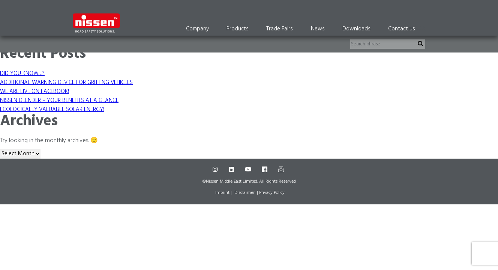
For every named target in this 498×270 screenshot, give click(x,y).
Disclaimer (244, 192)
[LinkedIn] (232, 170)
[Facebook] (265, 170)
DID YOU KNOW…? (22, 73)
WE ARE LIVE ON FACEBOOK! (34, 91)
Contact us (401, 28)
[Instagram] (216, 170)
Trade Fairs (279, 28)
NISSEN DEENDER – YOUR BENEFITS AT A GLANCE (59, 100)
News (318, 28)
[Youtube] (249, 170)
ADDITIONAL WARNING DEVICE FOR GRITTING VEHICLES (66, 82)
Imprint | (223, 192)
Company (197, 28)
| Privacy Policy (271, 192)
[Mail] (282, 170)
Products (237, 28)
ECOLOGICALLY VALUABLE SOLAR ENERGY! (52, 109)
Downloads (356, 28)
